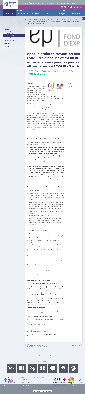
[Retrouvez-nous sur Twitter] (65, 7)
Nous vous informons (39, 19)
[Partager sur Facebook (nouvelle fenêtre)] (44, 355)
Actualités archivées (61, 19)
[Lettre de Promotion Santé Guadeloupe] (74, 7)
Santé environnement (32, 369)
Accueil (29, 19)
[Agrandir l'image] (55, 87)
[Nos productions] (51, 12)
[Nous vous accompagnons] (23, 12)
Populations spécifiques (42, 369)
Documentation (22, 369)
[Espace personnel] (77, 7)
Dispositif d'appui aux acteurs (63, 369)
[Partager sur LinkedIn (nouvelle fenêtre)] (50, 355)
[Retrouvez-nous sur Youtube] (71, 7)
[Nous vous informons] (63, 12)
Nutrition (11, 369)
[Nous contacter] (62, 7)
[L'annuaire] (76, 12)
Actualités (51, 19)
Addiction (73, 369)
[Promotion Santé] (9, 12)
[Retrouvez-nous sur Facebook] (68, 7)
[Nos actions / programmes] (38, 12)
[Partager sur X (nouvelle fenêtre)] (47, 355)
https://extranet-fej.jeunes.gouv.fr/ (40, 293)
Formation (52, 369)
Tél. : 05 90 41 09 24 (24, 381)
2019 (70, 19)
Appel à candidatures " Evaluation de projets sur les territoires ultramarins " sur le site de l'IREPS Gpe (45, 127)
